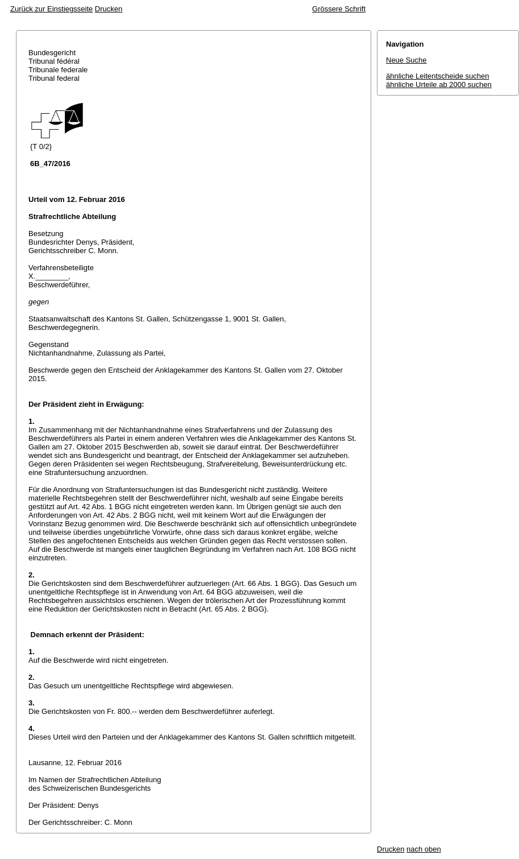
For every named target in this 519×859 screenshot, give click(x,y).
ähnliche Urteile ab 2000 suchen (439, 84)
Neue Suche (406, 60)
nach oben (423, 849)
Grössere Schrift (339, 9)
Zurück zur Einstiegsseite (51, 9)
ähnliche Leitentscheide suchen (437, 76)
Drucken (108, 9)
